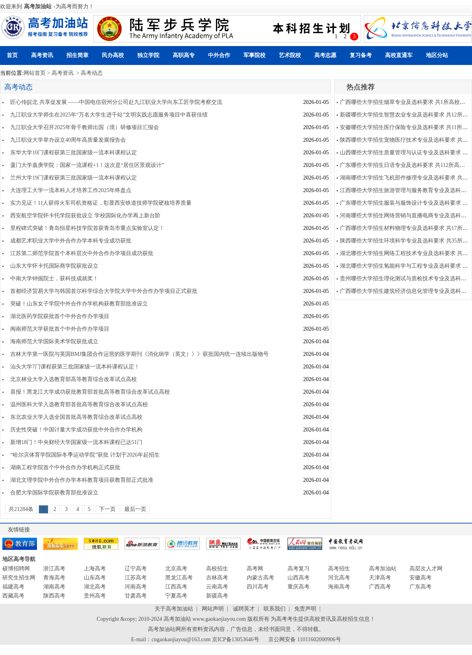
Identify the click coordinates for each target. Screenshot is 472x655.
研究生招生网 (18, 578)
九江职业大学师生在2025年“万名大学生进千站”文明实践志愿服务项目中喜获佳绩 (109, 115)
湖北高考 (95, 587)
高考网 (255, 569)
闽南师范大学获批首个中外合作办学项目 (59, 329)
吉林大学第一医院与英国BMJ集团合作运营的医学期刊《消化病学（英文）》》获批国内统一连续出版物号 (139, 354)
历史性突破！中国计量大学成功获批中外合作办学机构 (76, 430)
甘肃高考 (136, 596)
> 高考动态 (89, 73)
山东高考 (95, 578)
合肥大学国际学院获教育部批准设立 (54, 493)
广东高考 (420, 587)
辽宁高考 (136, 569)
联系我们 (275, 609)
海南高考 (339, 587)
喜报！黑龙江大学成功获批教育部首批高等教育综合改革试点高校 (90, 392)
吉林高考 (217, 578)
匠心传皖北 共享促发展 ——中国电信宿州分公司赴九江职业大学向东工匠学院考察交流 (116, 102)
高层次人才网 (425, 569)
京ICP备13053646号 (235, 639)
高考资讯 (42, 55)
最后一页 (135, 509)
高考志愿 (325, 55)
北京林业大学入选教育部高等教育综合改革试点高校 (73, 379)
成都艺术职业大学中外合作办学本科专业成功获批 (70, 241)
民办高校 (113, 55)
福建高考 (13, 587)
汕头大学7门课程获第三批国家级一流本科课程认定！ (75, 367)
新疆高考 (217, 596)
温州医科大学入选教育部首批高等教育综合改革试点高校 (79, 404)
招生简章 (77, 55)
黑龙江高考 (179, 578)
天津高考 (380, 578)
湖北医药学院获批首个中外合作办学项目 (59, 316)
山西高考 (299, 578)
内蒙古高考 (260, 578)
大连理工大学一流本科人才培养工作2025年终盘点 (70, 190)
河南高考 (136, 587)
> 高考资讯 (60, 73)
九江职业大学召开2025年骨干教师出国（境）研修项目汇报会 (84, 127)
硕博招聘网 (16, 569)
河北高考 (339, 578)
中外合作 (219, 55)
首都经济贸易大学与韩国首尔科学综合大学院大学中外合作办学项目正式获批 (103, 291)
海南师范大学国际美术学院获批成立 (54, 341)
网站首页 (35, 73)
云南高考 (217, 587)
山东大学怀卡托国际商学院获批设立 (54, 266)
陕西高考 (54, 596)
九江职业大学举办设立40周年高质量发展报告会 (68, 140)
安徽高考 (420, 578)
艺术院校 (290, 55)
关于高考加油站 (174, 609)
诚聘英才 (244, 609)
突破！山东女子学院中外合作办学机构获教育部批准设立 (79, 304)
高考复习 (299, 569)
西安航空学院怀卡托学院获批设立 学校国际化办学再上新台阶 (85, 215)
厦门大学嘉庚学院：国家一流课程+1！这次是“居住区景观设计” (87, 165)
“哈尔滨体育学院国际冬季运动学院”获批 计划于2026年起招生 (85, 455)
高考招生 (339, 569)
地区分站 (437, 55)
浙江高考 (54, 569)
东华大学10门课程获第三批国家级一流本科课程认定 (73, 152)
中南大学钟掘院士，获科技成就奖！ (54, 278)
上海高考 (95, 569)
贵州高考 (95, 596)
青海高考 (54, 578)
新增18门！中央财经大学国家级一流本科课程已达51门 (76, 442)
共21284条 (21, 509)
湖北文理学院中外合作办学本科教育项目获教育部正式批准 (81, 480)
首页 (12, 55)
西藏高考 (13, 596)
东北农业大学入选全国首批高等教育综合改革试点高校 (76, 417)
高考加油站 (38, 6)
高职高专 (184, 55)
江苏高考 (136, 578)
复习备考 (361, 55)
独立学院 (148, 55)
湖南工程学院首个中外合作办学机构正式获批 (65, 467)
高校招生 (217, 569)
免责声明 (305, 609)
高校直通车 (399, 55)
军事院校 (254, 55)
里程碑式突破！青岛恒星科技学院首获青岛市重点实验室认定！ (87, 228)
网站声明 (213, 609)
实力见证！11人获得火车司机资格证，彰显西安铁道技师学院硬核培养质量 (101, 203)
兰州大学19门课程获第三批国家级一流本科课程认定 (73, 178)
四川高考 (258, 587)
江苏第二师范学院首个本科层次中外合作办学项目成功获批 (81, 253)
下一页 (107, 509)
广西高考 (380, 587)
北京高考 (176, 569)
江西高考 (176, 587)
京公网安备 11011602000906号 (304, 639)
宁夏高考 (176, 596)
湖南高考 (54, 587)
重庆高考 (299, 587)
